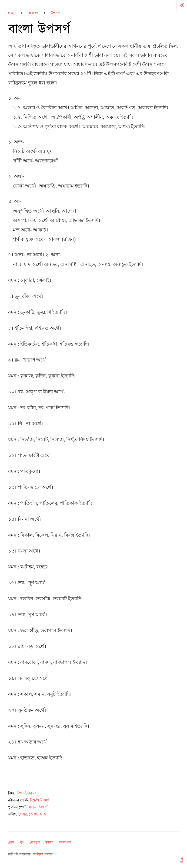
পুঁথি (22, 842)
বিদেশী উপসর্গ (39, 800)
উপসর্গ (55, 13)
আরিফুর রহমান (43, 854)
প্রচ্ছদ (11, 13)
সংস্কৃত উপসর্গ (38, 807)
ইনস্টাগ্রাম (65, 842)
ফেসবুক (35, 842)
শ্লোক (11, 842)
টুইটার (49, 842)
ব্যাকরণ (33, 13)
